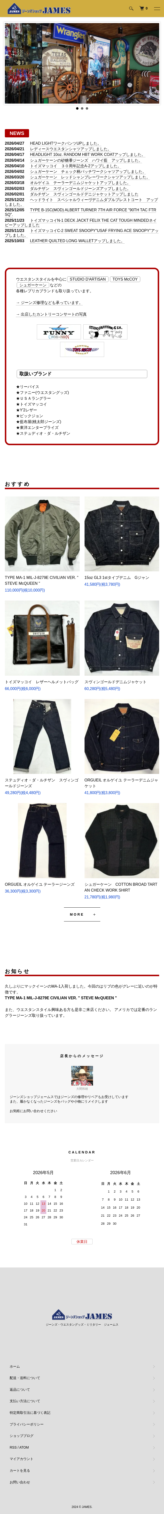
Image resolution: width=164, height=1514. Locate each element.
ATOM (24, 1447)
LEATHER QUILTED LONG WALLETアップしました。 (77, 241)
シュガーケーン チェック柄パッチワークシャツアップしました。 (88, 171)
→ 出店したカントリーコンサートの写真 (51, 314)
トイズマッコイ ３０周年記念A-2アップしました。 (75, 166)
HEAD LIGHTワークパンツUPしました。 (65, 143)
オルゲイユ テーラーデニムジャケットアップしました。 (80, 183)
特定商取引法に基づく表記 (30, 1413)
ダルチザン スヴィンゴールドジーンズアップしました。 (80, 188)
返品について (20, 1389)
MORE (77, 914)
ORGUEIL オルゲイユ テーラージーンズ (40, 884)
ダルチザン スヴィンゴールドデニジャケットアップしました (84, 194)
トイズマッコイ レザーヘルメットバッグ (41, 682)
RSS (13, 1447)
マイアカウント (21, 1459)
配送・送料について (25, 1378)
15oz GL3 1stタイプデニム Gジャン (117, 577)
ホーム (15, 1366)
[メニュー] (156, 8)
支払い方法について (25, 1401)
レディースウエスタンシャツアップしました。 (70, 149)
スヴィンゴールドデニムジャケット (116, 682)
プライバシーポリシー (27, 1424)
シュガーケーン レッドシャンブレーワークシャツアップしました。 (90, 177)
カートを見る (20, 1470)
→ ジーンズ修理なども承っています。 (49, 303)
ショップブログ (21, 1436)
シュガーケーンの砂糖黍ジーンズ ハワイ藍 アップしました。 (86, 160)
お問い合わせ (20, 1482)
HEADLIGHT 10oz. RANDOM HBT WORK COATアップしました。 (88, 154)
